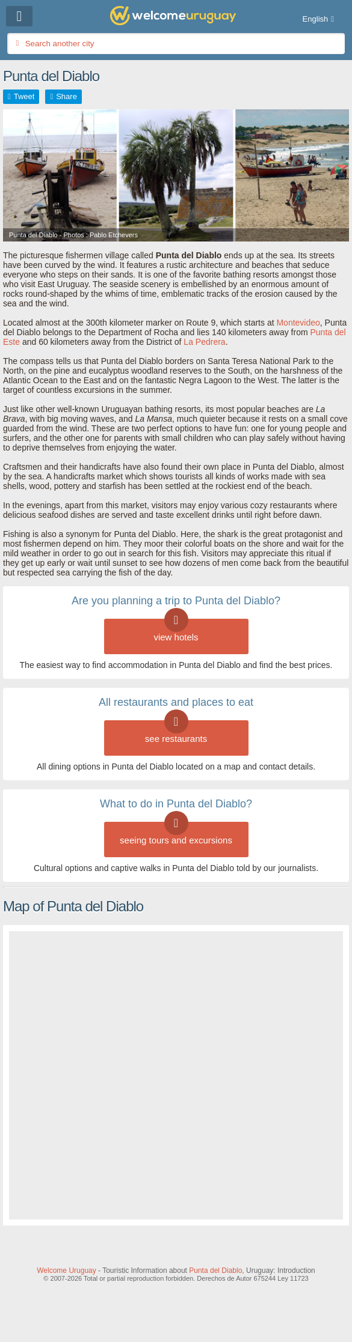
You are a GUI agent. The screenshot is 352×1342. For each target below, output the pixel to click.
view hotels (175, 630)
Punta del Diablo (215, 1270)
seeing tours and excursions (176, 833)
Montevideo (298, 322)
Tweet (24, 96)
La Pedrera (204, 342)
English (316, 18)
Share (66, 96)
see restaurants (176, 732)
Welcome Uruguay (66, 1270)
